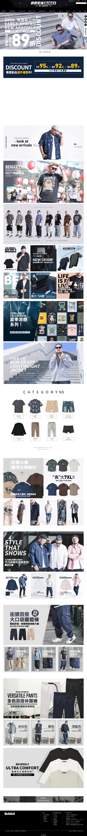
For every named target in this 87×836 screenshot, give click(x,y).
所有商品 (4, 11)
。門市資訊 (44, 816)
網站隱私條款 (43, 835)
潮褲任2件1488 (32, 11)
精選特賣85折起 (42, 11)
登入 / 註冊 (84, 0)
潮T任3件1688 (22, 11)
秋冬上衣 (68, 11)
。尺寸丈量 (55, 816)
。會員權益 (55, 824)
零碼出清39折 (52, 11)
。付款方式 (55, 818)
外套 (80, 11)
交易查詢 (78, 0)
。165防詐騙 (44, 821)
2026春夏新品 (12, 11)
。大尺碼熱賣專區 (45, 814)
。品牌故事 (44, 818)
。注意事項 (55, 814)
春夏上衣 (61, 11)
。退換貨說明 (55, 821)
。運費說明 (55, 819)
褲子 (74, 11)
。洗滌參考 (55, 823)
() (72, 1)
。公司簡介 (44, 819)
